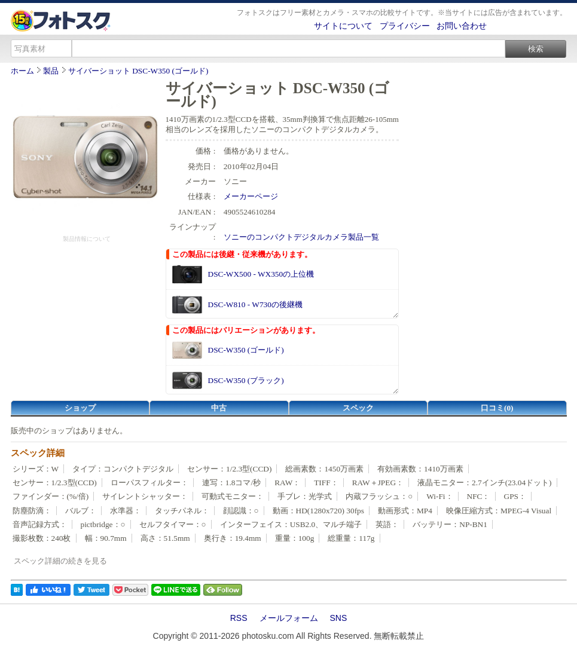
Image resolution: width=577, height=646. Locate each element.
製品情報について (87, 238)
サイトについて (343, 25)
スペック (358, 407)
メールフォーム (289, 618)
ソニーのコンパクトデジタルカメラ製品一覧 (301, 236)
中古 (219, 407)
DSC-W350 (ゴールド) (246, 349)
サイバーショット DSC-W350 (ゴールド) (138, 70)
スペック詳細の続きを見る (60, 560)
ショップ (80, 407)
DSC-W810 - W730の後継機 (255, 304)
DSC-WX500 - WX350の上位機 (261, 274)
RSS (239, 618)
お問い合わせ (461, 25)
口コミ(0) (497, 407)
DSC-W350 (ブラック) (246, 380)
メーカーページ (251, 196)
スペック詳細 (38, 453)
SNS (338, 618)
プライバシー (405, 25)
